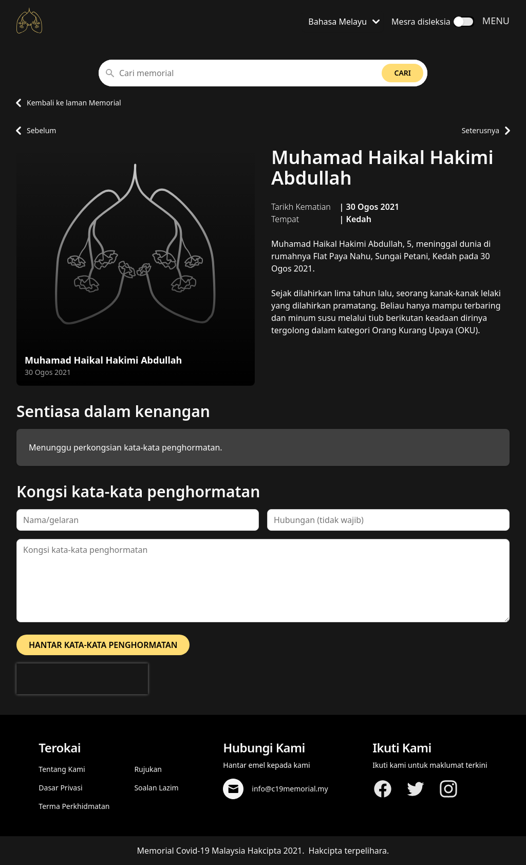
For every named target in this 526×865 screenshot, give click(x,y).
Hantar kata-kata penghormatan (103, 645)
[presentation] (82, 678)
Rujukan (148, 769)
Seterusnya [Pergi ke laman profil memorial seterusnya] (486, 130)
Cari (402, 73)
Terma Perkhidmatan (74, 806)
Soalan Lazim (156, 787)
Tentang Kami (62, 769)
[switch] (464, 21)
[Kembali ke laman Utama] (29, 20)
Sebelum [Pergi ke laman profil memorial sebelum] (33, 130)
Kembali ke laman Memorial (65, 103)
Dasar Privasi (60, 787)
